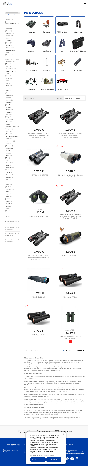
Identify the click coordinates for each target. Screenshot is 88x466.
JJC (7, 81)
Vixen (8, 194)
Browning (10, 33)
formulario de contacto (77, 453)
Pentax (8, 153)
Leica (8, 97)
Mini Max (9, 119)
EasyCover (9, 55)
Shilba (8, 165)
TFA (8, 182)
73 (70, 350)
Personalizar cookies (47, 455)
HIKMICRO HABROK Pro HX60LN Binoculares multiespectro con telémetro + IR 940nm (70, 135)
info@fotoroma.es (71, 452)
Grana (8, 76)
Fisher (8, 64)
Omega (9, 138)
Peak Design (10, 148)
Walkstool (9, 199)
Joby (8, 83)
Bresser (9, 31)
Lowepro (9, 107)
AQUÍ (32, 446)
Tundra (8, 187)
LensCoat (9, 100)
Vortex (9, 196)
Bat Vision (9, 19)
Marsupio (9, 112)
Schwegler (9, 163)
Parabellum (9, 146)
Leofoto (9, 102)
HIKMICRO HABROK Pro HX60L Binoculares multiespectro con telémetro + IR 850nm (38, 135)
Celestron (9, 45)
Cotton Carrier (10, 48)
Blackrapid (9, 28)
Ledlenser (9, 95)
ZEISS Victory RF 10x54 (70, 297)
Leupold (9, 105)
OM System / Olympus (13, 136)
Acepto (54, 460)
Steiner (9, 172)
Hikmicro (9, 78)
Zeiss (8, 206)
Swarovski (10, 175)
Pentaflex (9, 151)
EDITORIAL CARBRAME (12, 59)
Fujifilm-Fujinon (11, 69)
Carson (9, 43)
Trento (9, 184)
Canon (8, 40)
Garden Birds (11, 71)
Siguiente (80, 351)
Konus (8, 90)
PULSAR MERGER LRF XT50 (39, 175)
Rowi (8, 158)
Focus (8, 66)
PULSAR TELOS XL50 (39, 297)
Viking (8, 191)
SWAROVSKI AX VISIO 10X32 (38, 216)
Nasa (8, 124)
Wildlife (9, 204)
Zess (8, 208)
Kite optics (10, 88)
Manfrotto (9, 110)
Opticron (9, 143)
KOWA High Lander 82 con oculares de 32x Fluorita (70, 176)
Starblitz (9, 170)
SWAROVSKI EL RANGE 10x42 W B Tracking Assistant (70, 337)
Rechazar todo (38, 460)
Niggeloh (9, 129)
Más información (35, 455)
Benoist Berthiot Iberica (12, 23)
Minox (9, 122)
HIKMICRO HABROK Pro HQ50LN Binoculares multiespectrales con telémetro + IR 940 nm (39, 257)
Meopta (9, 114)
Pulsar (9, 155)
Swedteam (9, 177)
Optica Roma (10, 141)
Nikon (9, 131)
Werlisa (9, 201)
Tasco (8, 179)
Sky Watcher (10, 167)
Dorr (8, 52)
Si (8, 216)
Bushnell (9, 36)
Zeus (8, 211)
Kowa (9, 93)
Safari (8, 160)
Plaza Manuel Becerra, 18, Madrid (10, 451)
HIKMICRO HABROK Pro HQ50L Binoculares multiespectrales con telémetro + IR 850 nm (70, 216)
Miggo (8, 117)
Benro (8, 26)
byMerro (9, 38)
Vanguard (10, 189)
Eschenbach (10, 61)
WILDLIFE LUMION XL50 (70, 256)
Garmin (9, 73)
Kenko (9, 85)
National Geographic (12, 126)
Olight (9, 134)
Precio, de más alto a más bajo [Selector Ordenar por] (74, 98)
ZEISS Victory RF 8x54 (38, 335)
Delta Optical (10, 50)
